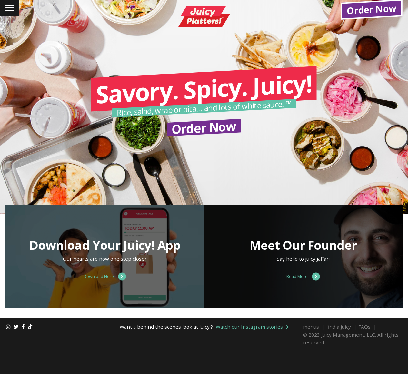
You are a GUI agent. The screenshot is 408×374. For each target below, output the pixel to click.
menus (311, 354)
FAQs (365, 354)
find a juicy (339, 354)
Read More (303, 304)
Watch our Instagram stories (252, 354)
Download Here (105, 304)
